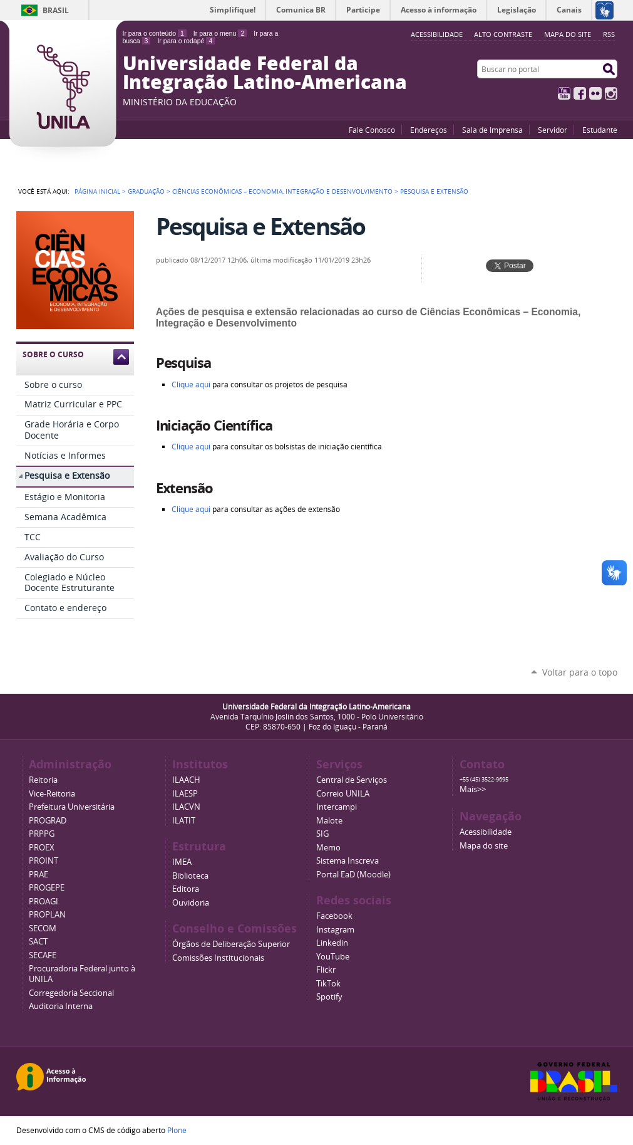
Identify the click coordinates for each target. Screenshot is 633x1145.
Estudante (599, 130)
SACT (38, 941)
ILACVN (186, 807)
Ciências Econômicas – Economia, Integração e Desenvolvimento (282, 191)
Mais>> (473, 789)
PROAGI (43, 901)
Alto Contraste (503, 34)
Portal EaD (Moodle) (353, 874)
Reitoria (43, 780)
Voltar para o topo (579, 672)
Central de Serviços (351, 780)
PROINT (43, 860)
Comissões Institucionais (218, 958)
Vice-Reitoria (52, 793)
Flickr (595, 93)
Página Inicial (97, 191)
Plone (177, 1130)
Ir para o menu (220, 33)
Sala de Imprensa (492, 130)
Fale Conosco (372, 130)
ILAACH (186, 780)
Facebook (580, 93)
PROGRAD (47, 820)
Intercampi (336, 807)
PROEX (41, 847)
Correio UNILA (342, 793)
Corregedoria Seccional (71, 993)
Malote (329, 820)
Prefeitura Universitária (72, 807)
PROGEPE (46, 887)
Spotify (329, 996)
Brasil (56, 10)
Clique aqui (191, 446)
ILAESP (185, 793)
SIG (322, 834)
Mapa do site (567, 34)
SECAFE (42, 955)
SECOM (42, 928)
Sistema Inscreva (347, 860)
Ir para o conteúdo (155, 33)
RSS (609, 34)
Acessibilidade (486, 832)
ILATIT (183, 820)
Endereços (428, 130)
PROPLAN (47, 914)
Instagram (611, 93)
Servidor (552, 130)
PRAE (38, 874)
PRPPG (41, 834)
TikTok (328, 983)
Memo (328, 847)
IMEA (182, 862)
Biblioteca (190, 876)
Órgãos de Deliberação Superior (231, 944)
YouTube (564, 93)
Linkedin (332, 943)
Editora (185, 889)
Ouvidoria (190, 902)
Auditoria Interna (61, 1006)
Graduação (146, 191)
